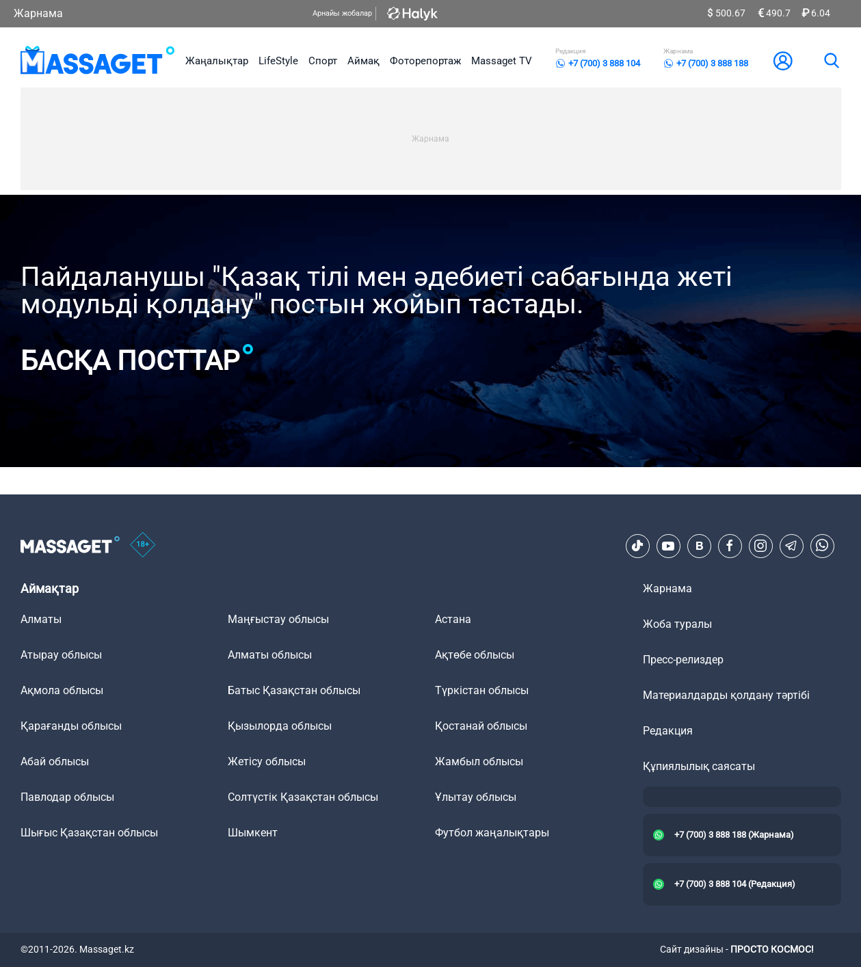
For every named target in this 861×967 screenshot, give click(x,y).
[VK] (699, 546)
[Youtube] (668, 546)
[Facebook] (730, 546)
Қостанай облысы (481, 725)
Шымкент (253, 832)
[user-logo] (783, 61)
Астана (453, 619)
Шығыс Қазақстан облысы (89, 832)
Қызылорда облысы (280, 725)
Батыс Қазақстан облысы (294, 690)
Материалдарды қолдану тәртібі (726, 695)
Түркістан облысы (482, 690)
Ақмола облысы (62, 690)
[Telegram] (791, 546)
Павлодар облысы (67, 797)
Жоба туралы (677, 624)
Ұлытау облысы (475, 797)
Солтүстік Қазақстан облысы (303, 797)
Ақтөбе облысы (474, 654)
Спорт (322, 61)
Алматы (41, 619)
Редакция (668, 730)
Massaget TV (501, 61)
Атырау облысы (61, 654)
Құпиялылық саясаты (699, 766)
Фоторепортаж (425, 61)
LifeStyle (278, 61)
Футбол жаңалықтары (492, 832)
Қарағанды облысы (71, 725)
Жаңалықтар (216, 61)
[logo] (98, 60)
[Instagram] (760, 546)
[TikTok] (637, 546)
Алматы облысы (270, 654)
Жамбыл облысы (479, 761)
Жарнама (38, 13)
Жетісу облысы (267, 761)
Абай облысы (55, 761)
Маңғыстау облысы (278, 619)
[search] (831, 61)
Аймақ (363, 61)
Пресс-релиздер (683, 659)
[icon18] (143, 545)
